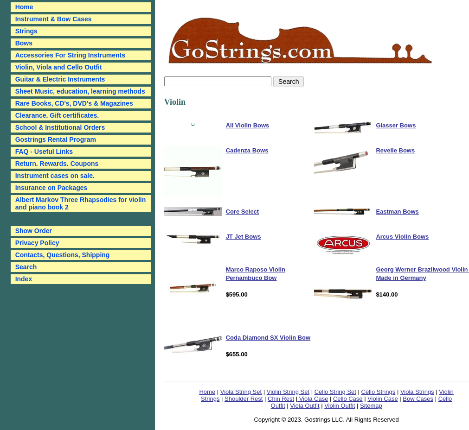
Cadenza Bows (247, 150)
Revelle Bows (395, 150)
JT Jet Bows (243, 236)
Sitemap (371, 405)
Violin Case (382, 398)
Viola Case (312, 398)
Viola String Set (241, 391)
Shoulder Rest (244, 398)
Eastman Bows (397, 211)
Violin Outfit (339, 405)
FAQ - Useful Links (44, 151)
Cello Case (348, 398)
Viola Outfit (304, 405)
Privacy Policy (37, 243)
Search (26, 267)
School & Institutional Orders (60, 127)
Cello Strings (378, 391)
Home (207, 391)
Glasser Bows (396, 125)
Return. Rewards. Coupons (57, 163)
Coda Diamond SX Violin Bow (268, 337)
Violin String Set (288, 391)
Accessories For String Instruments (70, 55)
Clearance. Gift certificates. (57, 115)
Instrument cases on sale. (55, 175)
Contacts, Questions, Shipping (62, 255)
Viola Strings (417, 391)
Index (23, 279)
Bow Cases (418, 398)
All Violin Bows (248, 125)
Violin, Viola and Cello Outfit (58, 67)
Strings (26, 31)
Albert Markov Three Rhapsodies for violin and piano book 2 (80, 203)
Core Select (242, 211)
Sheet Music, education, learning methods (80, 91)
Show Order (33, 230)
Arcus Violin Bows (402, 236)
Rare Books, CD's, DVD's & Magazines (74, 103)
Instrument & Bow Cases (53, 19)
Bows (23, 43)
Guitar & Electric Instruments (60, 79)
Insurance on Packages (51, 187)
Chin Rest (281, 398)
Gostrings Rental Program (55, 139)
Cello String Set (335, 391)
